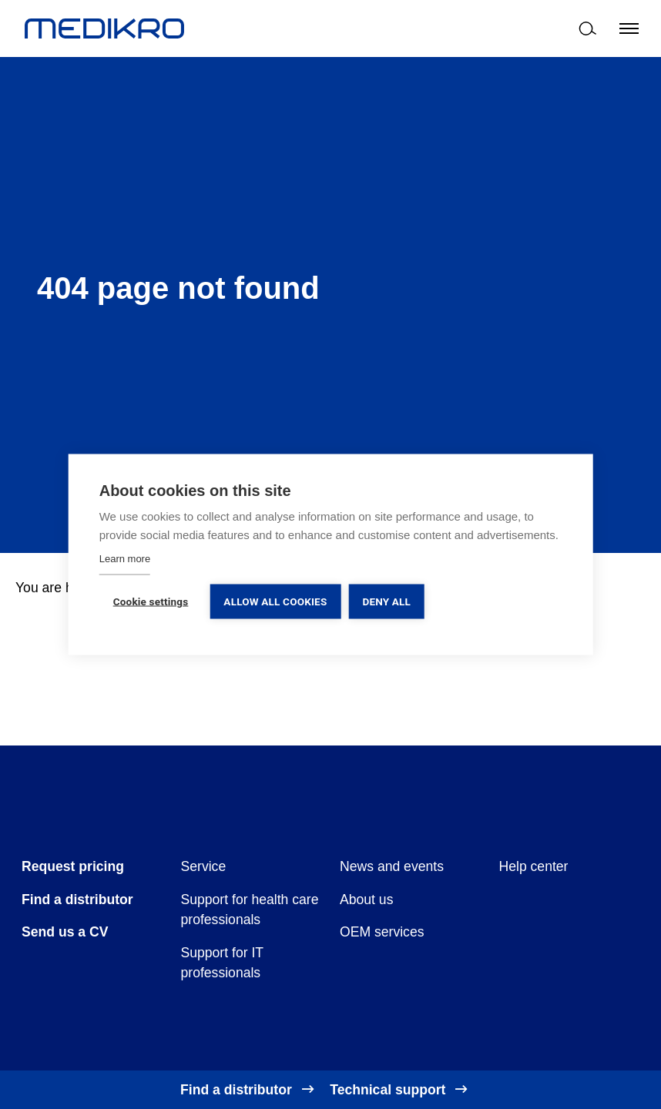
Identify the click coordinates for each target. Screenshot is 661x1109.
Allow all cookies (275, 601)
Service (203, 866)
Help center (534, 866)
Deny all (386, 601)
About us (366, 899)
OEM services (382, 932)
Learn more (124, 559)
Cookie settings (151, 601)
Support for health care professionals (250, 909)
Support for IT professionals (222, 962)
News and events (392, 866)
